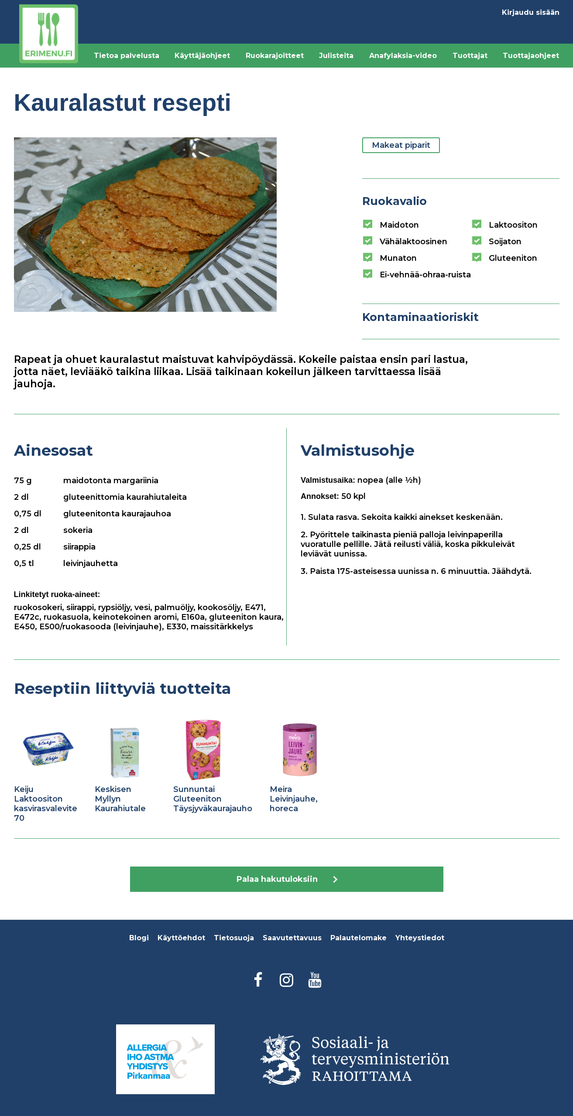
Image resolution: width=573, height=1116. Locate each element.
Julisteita (336, 55)
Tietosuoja (234, 938)
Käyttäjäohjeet (202, 55)
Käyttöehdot (181, 938)
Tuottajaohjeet (531, 55)
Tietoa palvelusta (126, 55)
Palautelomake (358, 938)
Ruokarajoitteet (275, 55)
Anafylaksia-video (403, 55)
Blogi (139, 938)
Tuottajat (470, 55)
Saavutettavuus (292, 938)
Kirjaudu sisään (530, 12)
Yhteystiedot (419, 938)
